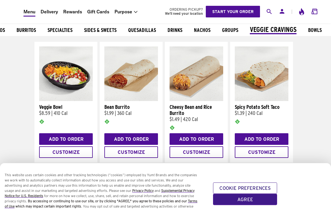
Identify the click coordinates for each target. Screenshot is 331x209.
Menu (29, 12)
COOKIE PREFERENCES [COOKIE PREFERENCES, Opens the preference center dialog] (245, 192)
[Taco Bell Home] (12, 12)
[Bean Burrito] (131, 99)
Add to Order (66, 139)
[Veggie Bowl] (66, 99)
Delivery (49, 12)
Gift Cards (98, 12)
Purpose (123, 12)
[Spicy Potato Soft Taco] (261, 99)
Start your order (233, 11)
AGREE (245, 203)
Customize (66, 152)
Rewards (72, 12)
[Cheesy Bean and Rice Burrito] (196, 99)
